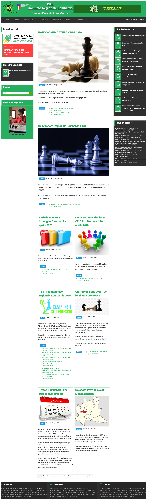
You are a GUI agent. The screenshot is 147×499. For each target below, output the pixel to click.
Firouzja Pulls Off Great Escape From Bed (127, 137)
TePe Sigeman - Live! (121, 156)
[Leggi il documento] (55, 110)
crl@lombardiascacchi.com (136, 488)
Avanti (84, 476)
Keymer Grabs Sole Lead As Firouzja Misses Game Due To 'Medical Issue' (128, 147)
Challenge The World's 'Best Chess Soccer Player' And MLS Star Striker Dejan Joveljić (130, 142)
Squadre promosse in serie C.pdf (98, 352)
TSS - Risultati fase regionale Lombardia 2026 (55, 293)
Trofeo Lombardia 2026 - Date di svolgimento (54, 392)
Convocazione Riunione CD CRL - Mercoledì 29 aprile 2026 (90, 221)
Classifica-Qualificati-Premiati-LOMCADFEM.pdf (57, 348)
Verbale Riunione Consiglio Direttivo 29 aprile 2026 (52, 221)
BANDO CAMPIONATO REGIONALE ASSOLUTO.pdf (66, 204)
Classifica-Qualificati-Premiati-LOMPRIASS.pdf (57, 353)
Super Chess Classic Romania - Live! (126, 128)
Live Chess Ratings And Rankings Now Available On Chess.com (129, 132)
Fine (90, 476)
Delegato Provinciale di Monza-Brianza (89, 392)
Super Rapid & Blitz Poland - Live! (125, 152)
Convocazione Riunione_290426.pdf (91, 278)
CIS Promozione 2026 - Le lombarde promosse (91, 293)
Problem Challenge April (122, 160)
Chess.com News (120, 135)
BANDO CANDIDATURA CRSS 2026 (60, 32)
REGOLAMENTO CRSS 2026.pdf (60, 112)
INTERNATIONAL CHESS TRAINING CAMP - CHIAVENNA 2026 (16, 52)
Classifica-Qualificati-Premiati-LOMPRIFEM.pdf (57, 357)
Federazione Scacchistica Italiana (32, 488)
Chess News (119, 130)
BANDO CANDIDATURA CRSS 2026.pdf (62, 108)
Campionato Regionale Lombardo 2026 (62, 126)
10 (77, 476)
